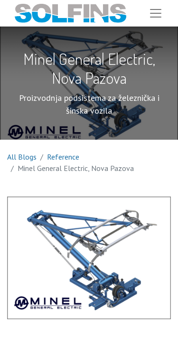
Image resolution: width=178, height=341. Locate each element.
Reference (63, 157)
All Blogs (22, 157)
